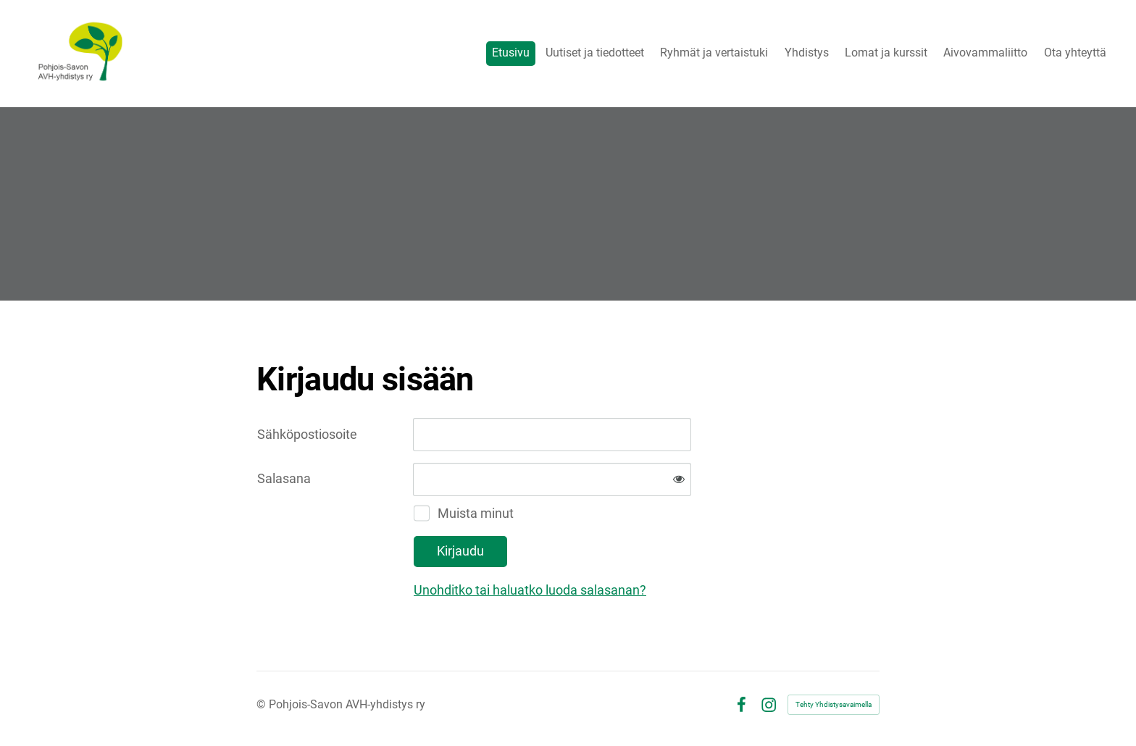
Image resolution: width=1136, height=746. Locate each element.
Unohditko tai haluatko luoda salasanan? (530, 590)
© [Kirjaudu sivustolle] (262, 704)
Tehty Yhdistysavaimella (833, 704)
